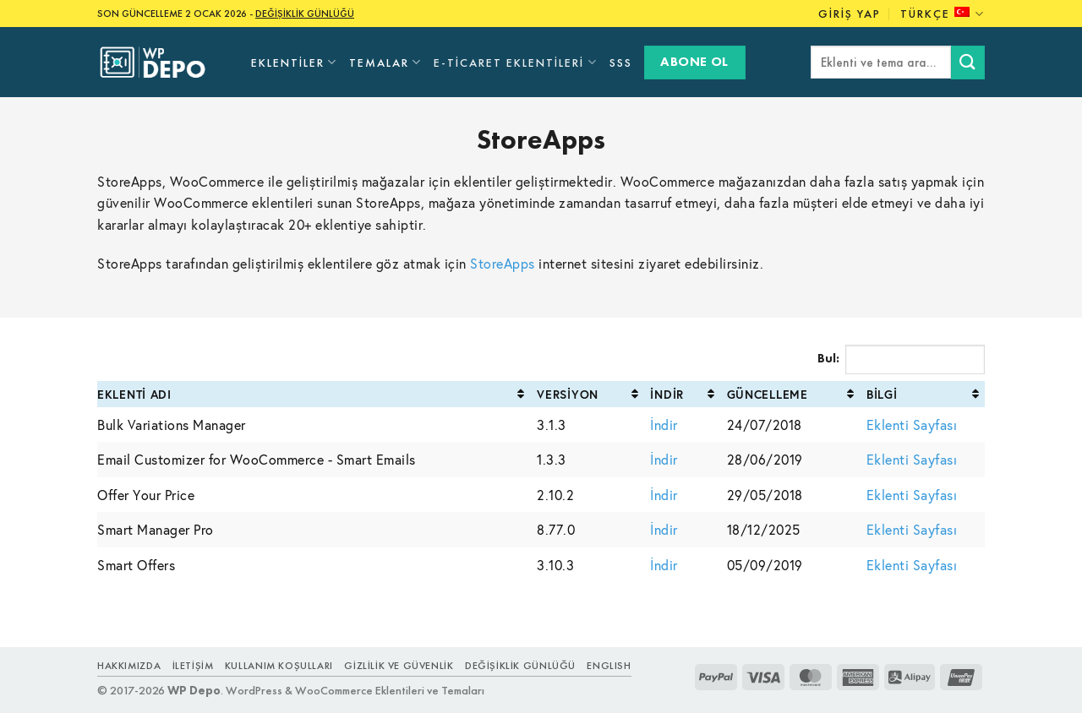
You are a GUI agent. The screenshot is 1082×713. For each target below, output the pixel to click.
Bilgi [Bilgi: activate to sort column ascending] (882, 394)
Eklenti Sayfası (912, 424)
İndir (664, 424)
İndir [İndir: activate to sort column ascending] (667, 394)
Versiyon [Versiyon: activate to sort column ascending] (567, 394)
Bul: (901, 359)
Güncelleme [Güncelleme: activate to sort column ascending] (767, 394)
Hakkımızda (129, 665)
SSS (620, 62)
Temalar (385, 62)
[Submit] (968, 62)
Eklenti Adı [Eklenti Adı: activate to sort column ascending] (134, 394)
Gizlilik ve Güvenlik (398, 665)
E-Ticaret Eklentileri (515, 62)
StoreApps (502, 263)
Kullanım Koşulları (279, 665)
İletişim (193, 665)
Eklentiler (294, 62)
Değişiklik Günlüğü (520, 665)
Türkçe (942, 14)
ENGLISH (609, 665)
